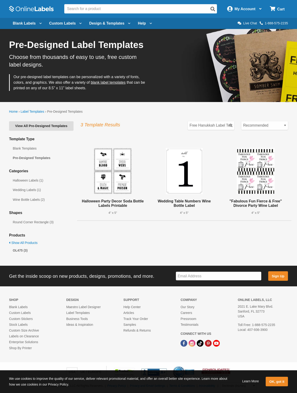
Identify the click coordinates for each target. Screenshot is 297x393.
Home (13, 111)
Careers (186, 313)
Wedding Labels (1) (27, 190)
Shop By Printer (20, 348)
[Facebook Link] (184, 343)
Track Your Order (135, 319)
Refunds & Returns (137, 330)
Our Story (187, 307)
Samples (129, 324)
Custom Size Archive (24, 330)
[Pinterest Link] (209, 343)
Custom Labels (20, 313)
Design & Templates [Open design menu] (109, 23)
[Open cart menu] (277, 9)
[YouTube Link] (216, 343)
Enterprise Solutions (23, 342)
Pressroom (188, 319)
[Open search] (213, 9)
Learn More (250, 381)
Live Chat (247, 23)
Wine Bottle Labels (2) (29, 199)
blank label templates (108, 82)
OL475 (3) (20, 250)
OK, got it (276, 381)
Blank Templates (24, 148)
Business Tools (77, 319)
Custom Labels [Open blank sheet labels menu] (65, 23)
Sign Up (278, 276)
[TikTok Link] (200, 343)
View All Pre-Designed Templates (41, 126)
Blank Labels (18, 307)
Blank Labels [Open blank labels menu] (27, 23)
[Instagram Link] (192, 343)
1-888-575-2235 (274, 23)
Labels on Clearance (24, 336)
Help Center (132, 307)
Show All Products (23, 243)
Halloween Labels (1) (28, 180)
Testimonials (189, 324)
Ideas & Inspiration (79, 324)
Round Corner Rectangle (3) (33, 222)
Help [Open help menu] (145, 23)
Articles (128, 313)
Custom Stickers (21, 319)
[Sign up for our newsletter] (218, 276)
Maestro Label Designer (83, 307)
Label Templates (32, 111)
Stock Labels (18, 324)
